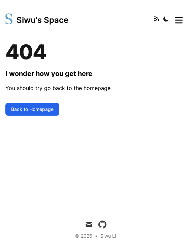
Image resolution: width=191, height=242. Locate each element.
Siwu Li (108, 236)
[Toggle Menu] (178, 18)
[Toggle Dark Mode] (166, 19)
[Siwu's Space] (36, 18)
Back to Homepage (32, 109)
